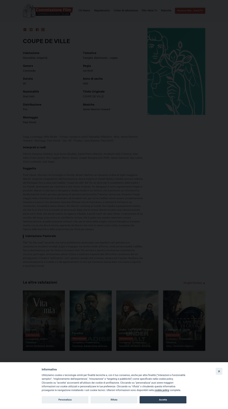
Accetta (163, 399)
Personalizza (65, 399)
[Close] (219, 371)
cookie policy (161, 390)
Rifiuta (114, 399)
